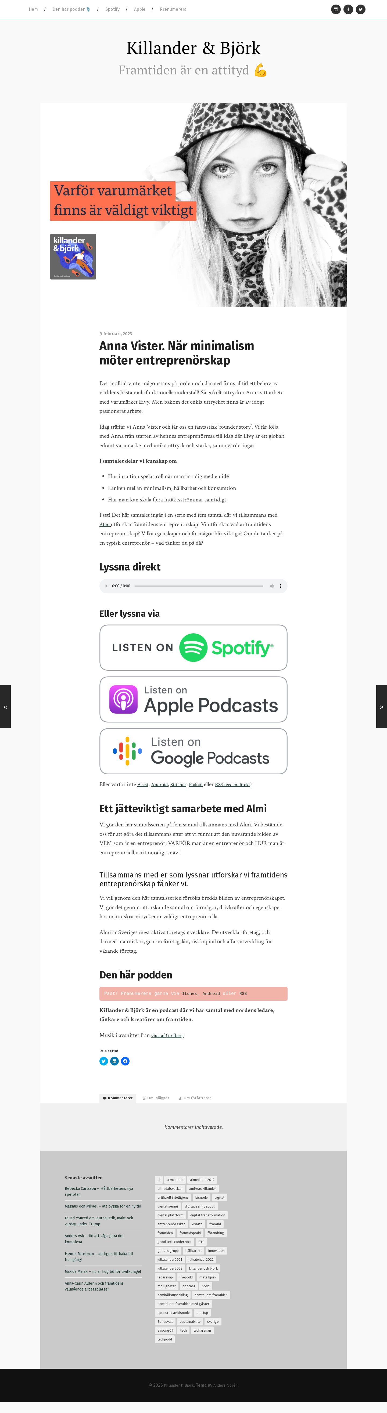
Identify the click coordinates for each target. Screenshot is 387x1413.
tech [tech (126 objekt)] (183, 1341)
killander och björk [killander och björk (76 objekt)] (203, 1279)
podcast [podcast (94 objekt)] (188, 1297)
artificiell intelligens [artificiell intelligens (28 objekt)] (173, 1208)
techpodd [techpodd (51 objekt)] (164, 1350)
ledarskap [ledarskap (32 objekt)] (165, 1288)
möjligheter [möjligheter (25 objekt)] (166, 1297)
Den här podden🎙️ (71, 9)
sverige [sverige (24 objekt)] (213, 1332)
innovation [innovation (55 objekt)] (216, 1261)
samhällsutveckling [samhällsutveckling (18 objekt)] (172, 1306)
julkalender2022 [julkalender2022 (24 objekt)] (201, 1270)
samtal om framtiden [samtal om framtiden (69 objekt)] (211, 1306)
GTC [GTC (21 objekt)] (201, 1253)
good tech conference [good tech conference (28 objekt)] (174, 1253)
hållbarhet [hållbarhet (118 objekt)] (193, 1261)
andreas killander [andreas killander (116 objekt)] (202, 1199)
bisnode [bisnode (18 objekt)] (201, 1208)
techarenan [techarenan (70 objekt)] (202, 1341)
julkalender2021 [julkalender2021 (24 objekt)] (169, 1270)
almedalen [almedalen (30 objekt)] (175, 1190)
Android (163, 790)
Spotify (112, 9)
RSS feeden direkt (245, 790)
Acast (143, 790)
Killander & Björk (193, 50)
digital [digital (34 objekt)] (219, 1208)
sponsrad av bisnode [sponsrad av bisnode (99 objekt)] (173, 1323)
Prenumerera (173, 9)
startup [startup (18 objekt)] (202, 1323)
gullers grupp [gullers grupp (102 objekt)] (168, 1261)
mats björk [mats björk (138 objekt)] (207, 1288)
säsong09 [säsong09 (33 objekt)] (165, 1341)
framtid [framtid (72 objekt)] (215, 1235)
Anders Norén (227, 1396)
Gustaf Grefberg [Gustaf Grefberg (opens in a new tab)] (169, 1041)
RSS (247, 999)
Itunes (190, 999)
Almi (105, 530)
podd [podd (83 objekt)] (206, 1297)
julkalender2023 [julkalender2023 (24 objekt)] (169, 1279)
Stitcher (184, 790)
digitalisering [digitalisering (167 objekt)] (167, 1217)
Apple (139, 9)
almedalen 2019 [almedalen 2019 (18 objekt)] (202, 1190)
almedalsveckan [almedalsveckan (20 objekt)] (169, 1199)
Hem (33, 9)
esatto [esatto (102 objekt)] (197, 1235)
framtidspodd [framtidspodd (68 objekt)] (190, 1244)
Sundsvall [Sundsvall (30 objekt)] (165, 1332)
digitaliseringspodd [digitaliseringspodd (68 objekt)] (200, 1217)
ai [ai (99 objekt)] (158, 1190)
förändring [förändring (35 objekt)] (215, 1244)
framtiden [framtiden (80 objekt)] (165, 1244)
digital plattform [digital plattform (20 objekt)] (170, 1226)
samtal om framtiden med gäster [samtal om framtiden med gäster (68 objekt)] (183, 1315)
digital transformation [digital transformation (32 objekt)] (207, 1226)
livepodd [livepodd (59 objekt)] (186, 1288)
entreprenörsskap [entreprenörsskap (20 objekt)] (171, 1235)
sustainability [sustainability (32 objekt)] (190, 1332)
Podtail (204, 790)
